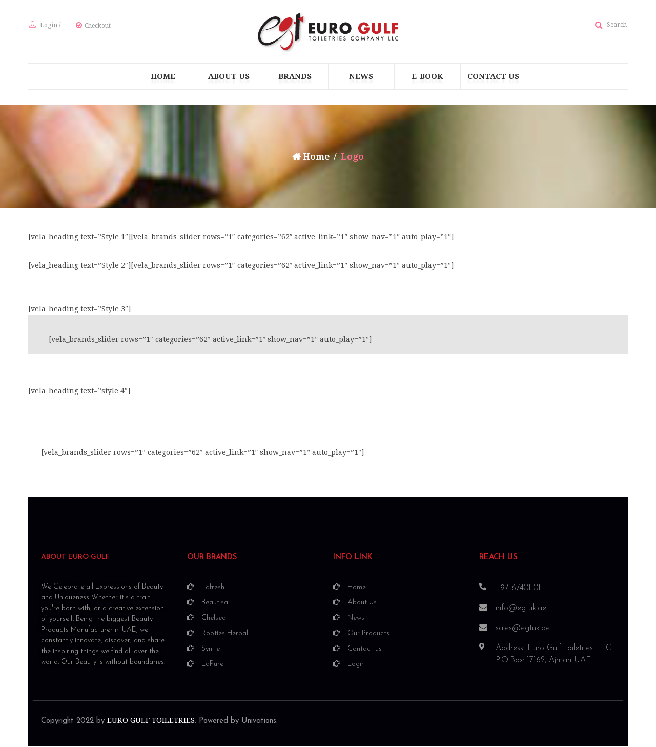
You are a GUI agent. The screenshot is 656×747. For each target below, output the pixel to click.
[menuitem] (163, 77)
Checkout (97, 26)
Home (316, 157)
